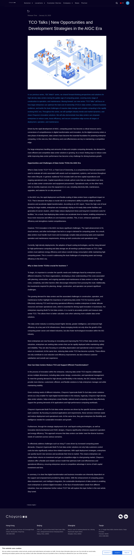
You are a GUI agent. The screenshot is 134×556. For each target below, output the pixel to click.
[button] (116, 3)
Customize (105, 552)
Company (70, 3)
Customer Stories (56, 4)
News (79, 4)
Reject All (115, 552)
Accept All (126, 552)
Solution (30, 3)
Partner (86, 4)
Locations (42, 3)
